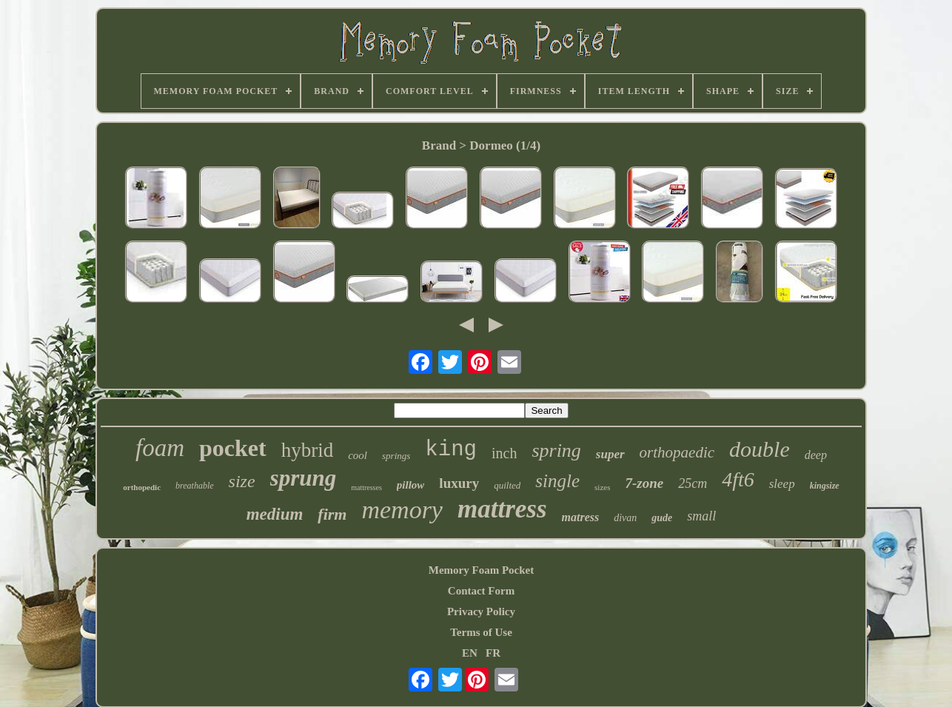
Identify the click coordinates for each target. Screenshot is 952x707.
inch (504, 453)
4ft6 (738, 479)
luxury (459, 483)
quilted (507, 485)
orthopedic (142, 487)
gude (661, 517)
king (451, 450)
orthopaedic (677, 452)
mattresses (366, 487)
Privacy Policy (481, 611)
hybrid (307, 450)
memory (402, 509)
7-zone (644, 483)
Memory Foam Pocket (481, 570)
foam (159, 448)
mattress (502, 509)
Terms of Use (481, 632)
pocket (233, 448)
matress (581, 517)
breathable (194, 485)
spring (556, 450)
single (557, 481)
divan (625, 517)
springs (396, 455)
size (242, 481)
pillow (411, 485)
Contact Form (481, 591)
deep (816, 455)
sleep (782, 484)
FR (493, 653)
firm (332, 514)
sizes (602, 487)
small (701, 516)
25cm (692, 483)
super (610, 454)
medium (275, 514)
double (759, 449)
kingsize (824, 485)
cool (357, 455)
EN (469, 653)
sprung (303, 478)
